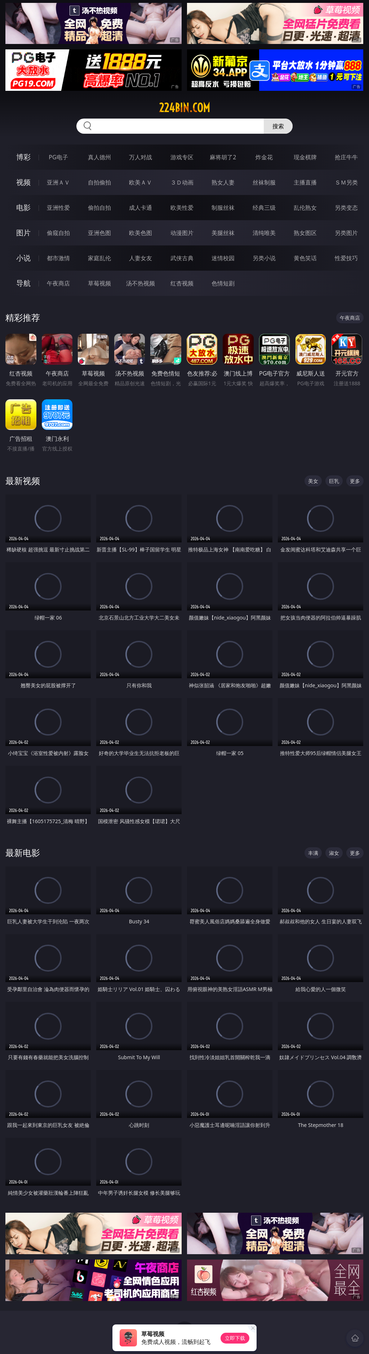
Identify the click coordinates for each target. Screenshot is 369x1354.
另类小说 (264, 258)
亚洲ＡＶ (58, 182)
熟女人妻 (223, 182)
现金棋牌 (305, 157)
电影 (23, 207)
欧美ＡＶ (140, 182)
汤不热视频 (140, 283)
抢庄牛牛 (346, 157)
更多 (355, 481)
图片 (23, 232)
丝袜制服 (264, 182)
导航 (23, 283)
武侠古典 (182, 258)
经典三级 (264, 208)
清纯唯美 (264, 233)
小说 (23, 258)
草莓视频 (99, 283)
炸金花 (264, 157)
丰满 (313, 852)
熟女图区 (305, 233)
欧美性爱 (182, 208)
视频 (23, 182)
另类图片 (346, 233)
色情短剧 (223, 283)
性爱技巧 (346, 258)
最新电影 (22, 852)
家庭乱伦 (99, 258)
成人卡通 (140, 208)
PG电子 (58, 157)
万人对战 (140, 157)
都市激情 (58, 258)
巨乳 (334, 481)
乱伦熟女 (305, 208)
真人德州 (99, 157)
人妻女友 (140, 258)
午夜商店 (58, 283)
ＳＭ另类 (346, 182)
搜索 (278, 126)
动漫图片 (182, 233)
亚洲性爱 (58, 208)
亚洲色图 (99, 233)
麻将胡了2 (223, 157)
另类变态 (346, 208)
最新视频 (22, 481)
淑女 (334, 852)
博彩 (23, 157)
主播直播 (305, 182)
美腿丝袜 (223, 233)
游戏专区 (182, 157)
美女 (313, 481)
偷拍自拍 (99, 208)
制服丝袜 (223, 208)
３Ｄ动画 (182, 182)
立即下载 (235, 1338)
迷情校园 (223, 258)
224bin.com (184, 108)
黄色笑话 (305, 258)
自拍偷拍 (99, 182)
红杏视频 (182, 283)
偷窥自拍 (58, 233)
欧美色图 (140, 233)
